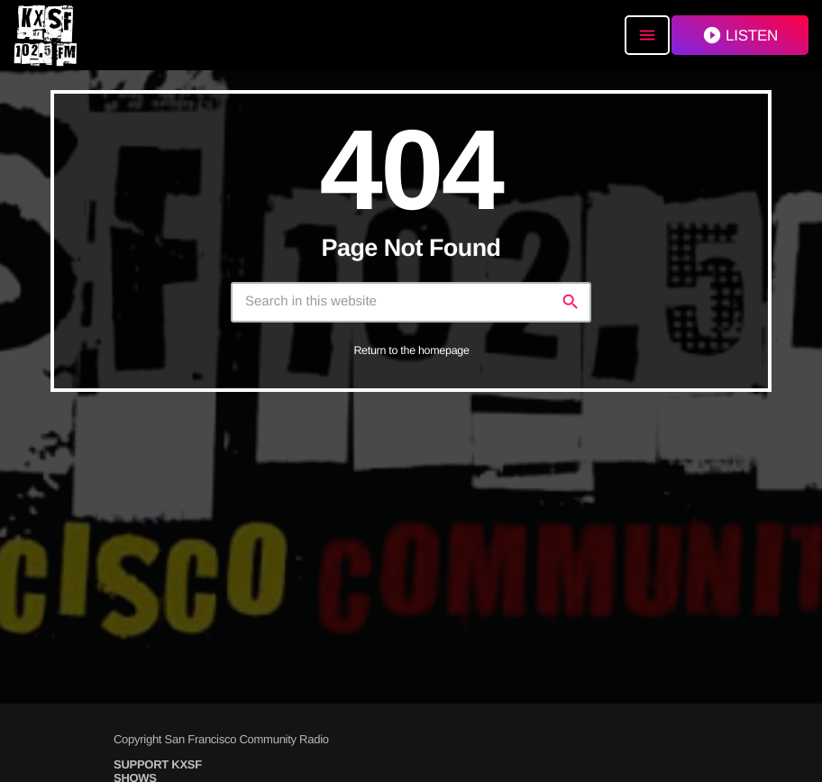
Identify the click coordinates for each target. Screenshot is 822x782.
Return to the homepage (411, 350)
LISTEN (740, 35)
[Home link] (45, 35)
